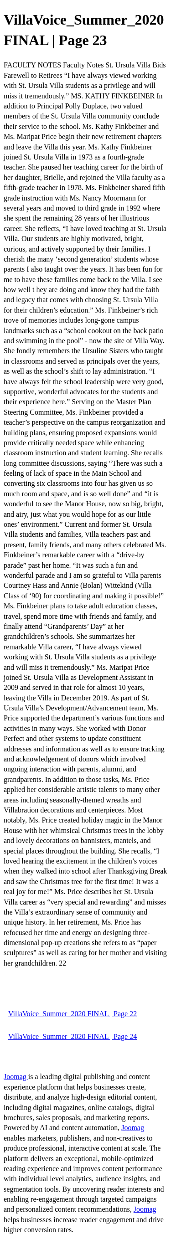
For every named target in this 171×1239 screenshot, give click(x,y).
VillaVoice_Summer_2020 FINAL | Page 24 (72, 1036)
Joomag (16, 1076)
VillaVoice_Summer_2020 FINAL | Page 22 (72, 1014)
